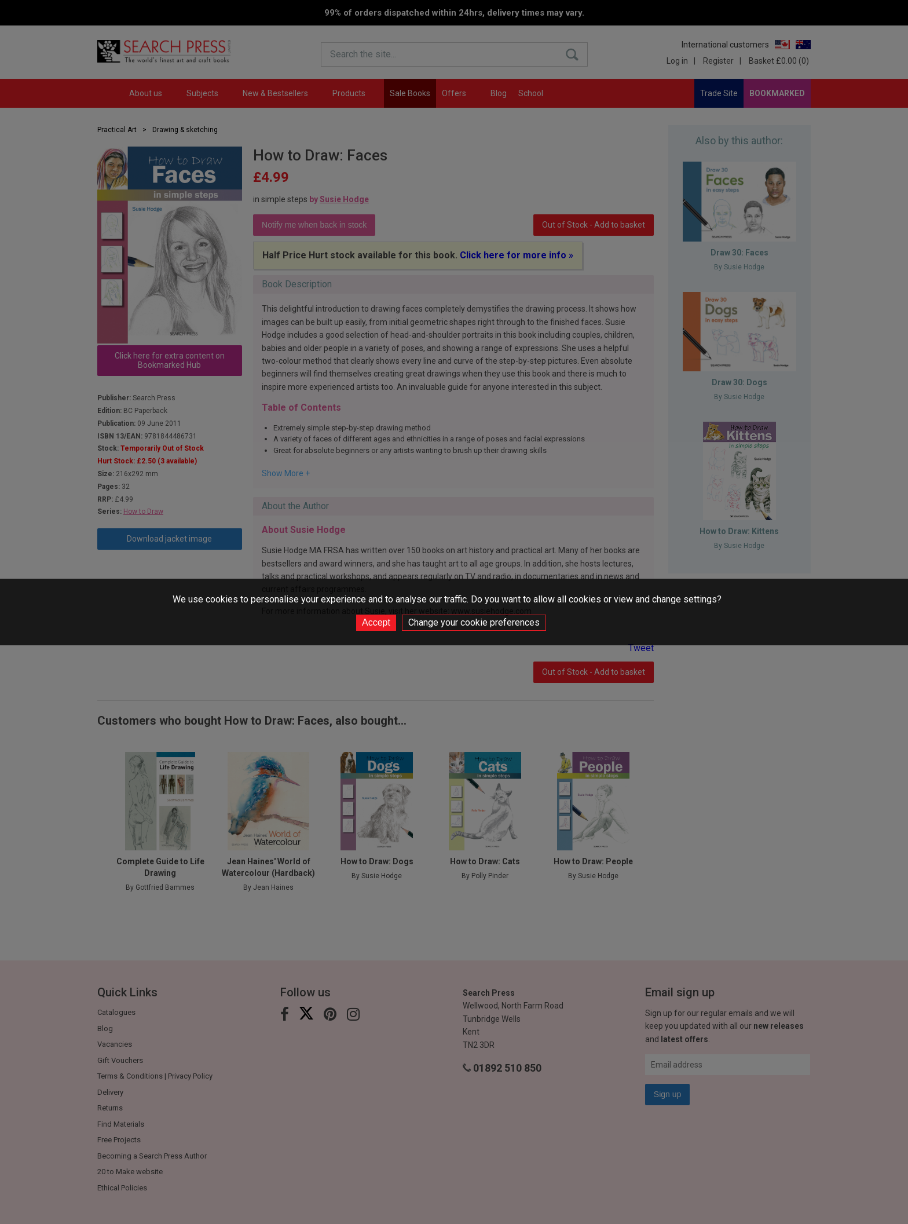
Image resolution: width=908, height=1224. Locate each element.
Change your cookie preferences (474, 622)
